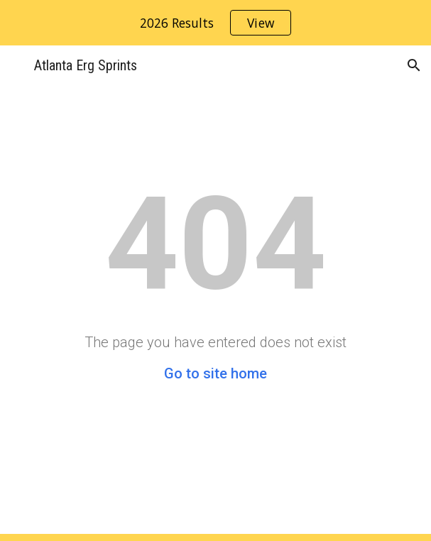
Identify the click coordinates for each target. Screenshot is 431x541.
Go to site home (215, 373)
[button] (17, 64)
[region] (215, 22)
